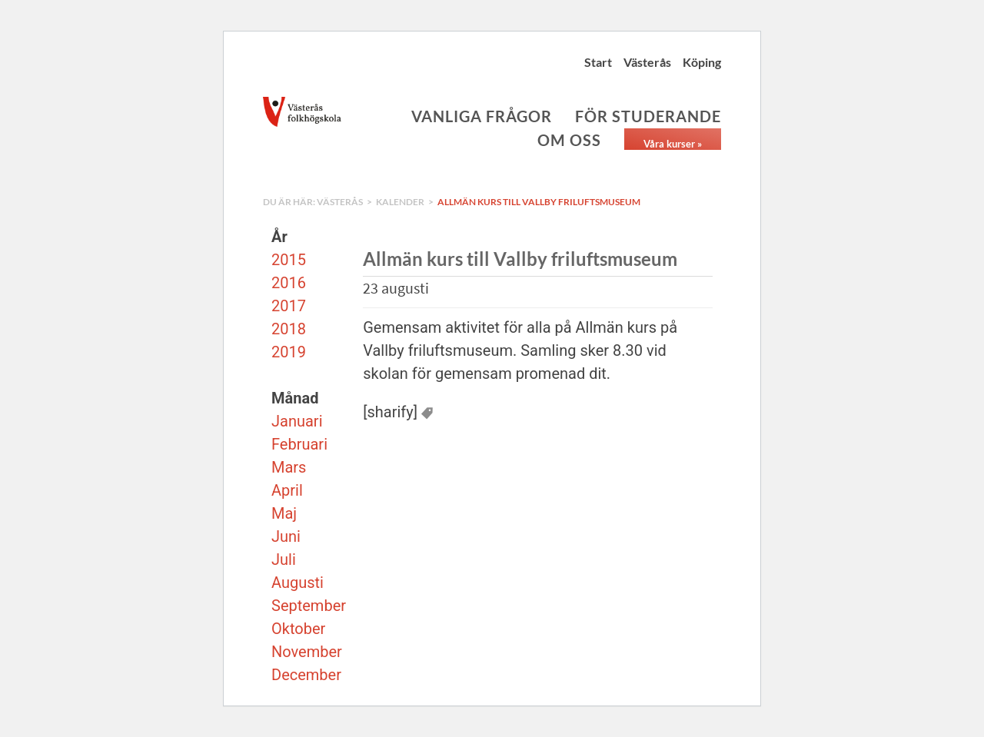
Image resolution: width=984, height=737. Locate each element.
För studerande (648, 116)
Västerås (647, 62)
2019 (288, 352)
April (287, 490)
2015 (288, 260)
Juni (286, 536)
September (308, 605)
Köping (702, 62)
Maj (284, 513)
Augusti (297, 582)
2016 (288, 283)
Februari (299, 444)
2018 (288, 329)
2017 (288, 306)
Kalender (400, 201)
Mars (288, 467)
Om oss (569, 140)
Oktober (298, 628)
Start (598, 62)
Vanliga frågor (481, 116)
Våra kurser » (672, 144)
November (306, 651)
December (306, 675)
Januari (297, 421)
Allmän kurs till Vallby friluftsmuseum (538, 201)
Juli (283, 559)
